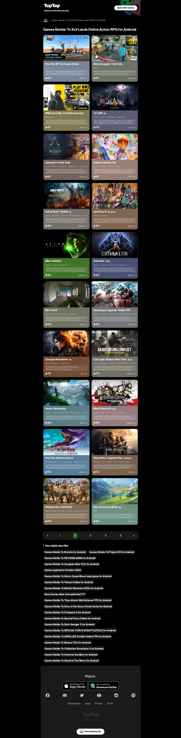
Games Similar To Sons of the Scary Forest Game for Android (78, 606)
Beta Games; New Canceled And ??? (65, 594)
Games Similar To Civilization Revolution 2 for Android (74, 648)
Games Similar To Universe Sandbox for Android (71, 654)
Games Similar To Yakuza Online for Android (69, 582)
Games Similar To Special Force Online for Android (72, 618)
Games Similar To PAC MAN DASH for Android (70, 558)
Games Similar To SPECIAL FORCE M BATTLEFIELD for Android (80, 630)
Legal (88, 703)
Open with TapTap (125, 8)
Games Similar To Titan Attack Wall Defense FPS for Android (78, 600)
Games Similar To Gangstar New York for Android (72, 564)
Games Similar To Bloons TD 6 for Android (68, 642)
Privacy (98, 703)
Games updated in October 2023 (63, 570)
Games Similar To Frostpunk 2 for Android (68, 612)
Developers (74, 703)
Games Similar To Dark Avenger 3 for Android (70, 624)
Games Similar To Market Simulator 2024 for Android (74, 588)
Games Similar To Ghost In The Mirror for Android (72, 660)
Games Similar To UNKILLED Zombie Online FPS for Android (78, 636)
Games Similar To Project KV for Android (111, 552)
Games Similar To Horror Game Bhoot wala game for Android (78, 576)
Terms (110, 703)
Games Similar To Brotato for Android (65, 552)
